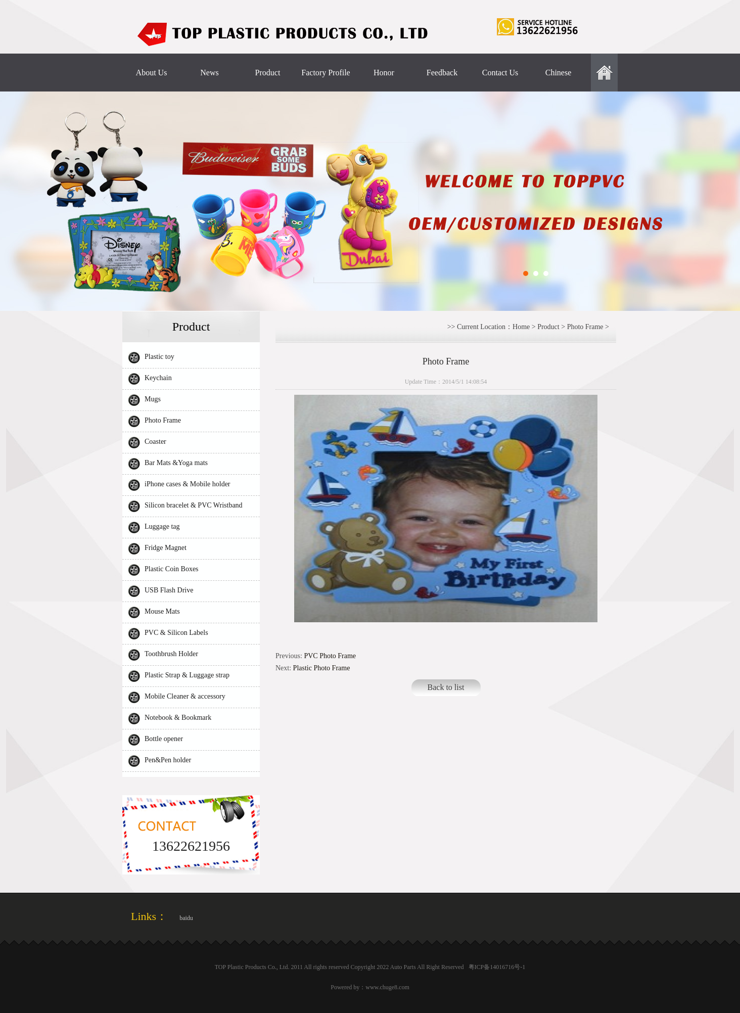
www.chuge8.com (387, 987)
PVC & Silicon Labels (176, 632)
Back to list (446, 687)
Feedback (442, 72)
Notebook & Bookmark (178, 717)
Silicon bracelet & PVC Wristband (194, 505)
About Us (151, 72)
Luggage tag (162, 526)
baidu (186, 918)
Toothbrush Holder (171, 654)
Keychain (158, 378)
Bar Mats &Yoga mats (176, 463)
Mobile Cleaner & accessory (185, 696)
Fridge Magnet (166, 547)
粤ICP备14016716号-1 (497, 967)
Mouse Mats (162, 611)
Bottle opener (164, 739)
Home (521, 327)
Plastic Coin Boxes (172, 569)
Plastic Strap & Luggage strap (187, 675)
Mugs (153, 399)
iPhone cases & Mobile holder (187, 484)
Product (268, 72)
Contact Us (500, 72)
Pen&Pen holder (168, 760)
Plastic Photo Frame (321, 668)
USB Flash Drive (169, 590)
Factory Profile (325, 72)
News (209, 72)
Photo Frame (163, 420)
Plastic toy (159, 356)
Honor (384, 72)
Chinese (558, 72)
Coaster (155, 441)
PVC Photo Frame (330, 656)
